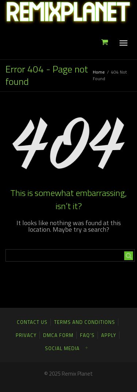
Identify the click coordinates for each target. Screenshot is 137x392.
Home (99, 71)
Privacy (26, 335)
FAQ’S (87, 335)
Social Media (62, 348)
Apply (108, 335)
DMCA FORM (58, 335)
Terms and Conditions (84, 322)
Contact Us (32, 322)
